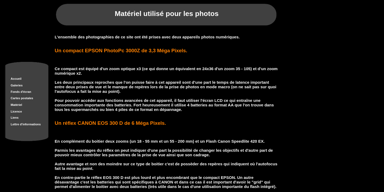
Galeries (17, 85)
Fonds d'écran (21, 91)
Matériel (16, 104)
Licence (16, 111)
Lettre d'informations (26, 124)
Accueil (16, 78)
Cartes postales (22, 98)
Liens (15, 117)
